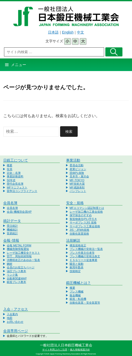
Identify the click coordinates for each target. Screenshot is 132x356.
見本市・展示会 (79, 176)
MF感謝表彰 (77, 187)
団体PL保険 (77, 172)
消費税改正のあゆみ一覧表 (23, 260)
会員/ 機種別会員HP (19, 211)
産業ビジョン (78, 169)
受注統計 (12, 225)
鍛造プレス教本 (16, 281)
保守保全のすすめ (81, 215)
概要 (9, 165)
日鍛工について (15, 160)
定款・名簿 (14, 172)
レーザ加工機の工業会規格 (86, 211)
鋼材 (9, 263)
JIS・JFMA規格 (79, 229)
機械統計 (12, 229)
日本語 (53, 32)
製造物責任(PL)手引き (83, 218)
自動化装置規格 (79, 233)
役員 (9, 169)
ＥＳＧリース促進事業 (83, 260)
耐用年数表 (76, 267)
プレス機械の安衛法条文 (85, 256)
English (68, 32)
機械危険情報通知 (18, 248)
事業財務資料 (15, 176)
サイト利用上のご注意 (54, 349)
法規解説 (73, 240)
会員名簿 (10, 203)
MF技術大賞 (77, 183)
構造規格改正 (78, 245)
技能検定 (75, 271)
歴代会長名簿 (15, 183)
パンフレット (78, 190)
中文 (80, 32)
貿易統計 (12, 233)
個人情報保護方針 (80, 349)
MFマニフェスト (17, 187)
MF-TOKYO (77, 180)
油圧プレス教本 (16, 271)
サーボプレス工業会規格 (85, 226)
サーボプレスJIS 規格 (83, 222)
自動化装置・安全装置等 (85, 302)
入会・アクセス (15, 309)
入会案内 (12, 314)
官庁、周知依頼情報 (19, 256)
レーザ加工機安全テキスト (23, 252)
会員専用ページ (15, 331)
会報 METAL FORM (19, 245)
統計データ (12, 221)
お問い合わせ (15, 321)
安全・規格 (75, 203)
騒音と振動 (76, 263)
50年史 (11, 180)
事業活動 (73, 160)
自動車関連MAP (17, 278)
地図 (9, 317)
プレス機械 (76, 291)
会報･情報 (11, 240)
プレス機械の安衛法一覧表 (86, 248)
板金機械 (75, 295)
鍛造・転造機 (78, 298)
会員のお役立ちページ (20, 267)
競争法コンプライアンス (22, 190)
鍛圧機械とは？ (78, 283)
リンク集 (12, 274)
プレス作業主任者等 (82, 252)
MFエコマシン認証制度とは (87, 207)
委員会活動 (76, 165)
